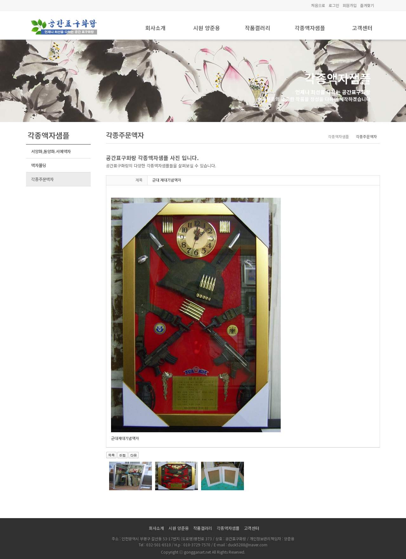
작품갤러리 (257, 28)
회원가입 (350, 5)
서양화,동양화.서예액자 (51, 151)
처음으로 (318, 5)
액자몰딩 (38, 165)
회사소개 (155, 28)
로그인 (334, 5)
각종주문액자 (42, 179)
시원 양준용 (206, 28)
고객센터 (362, 28)
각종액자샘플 (310, 28)
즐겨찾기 (367, 5)
